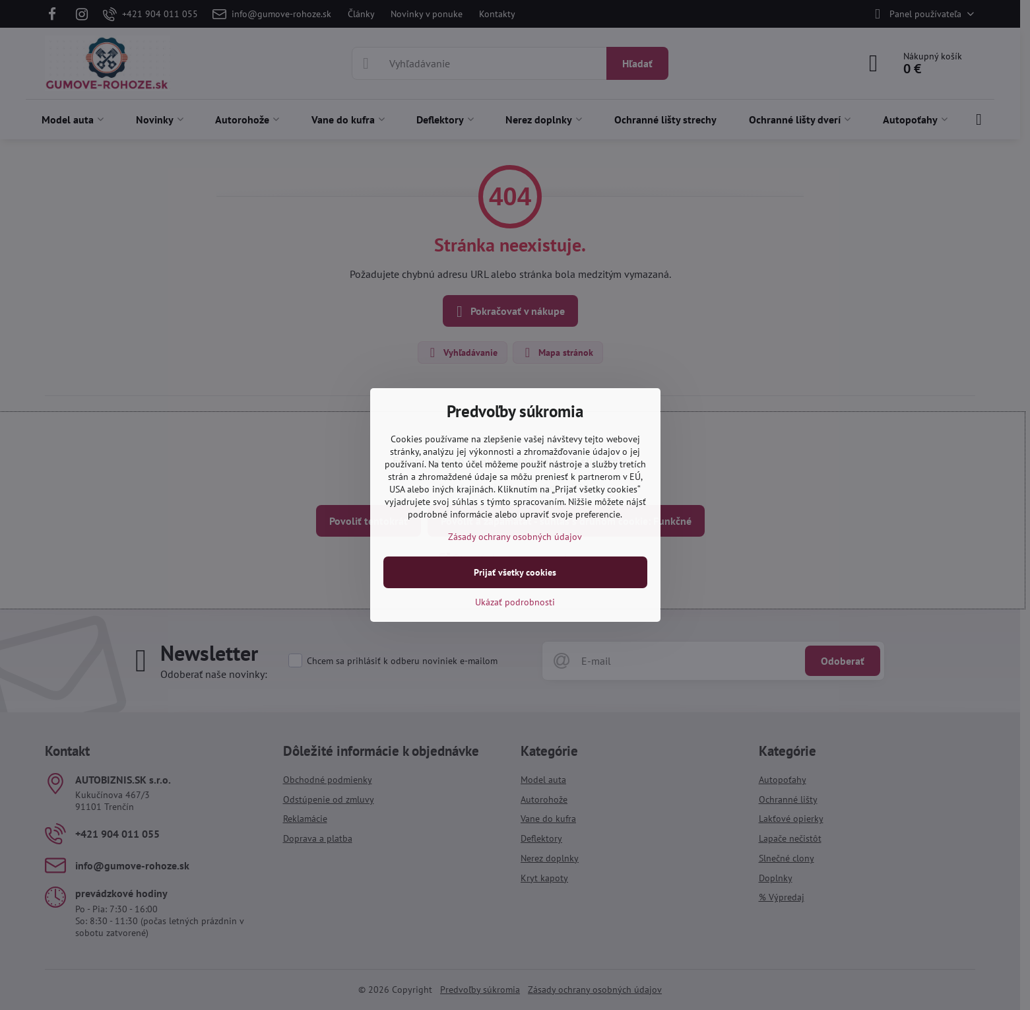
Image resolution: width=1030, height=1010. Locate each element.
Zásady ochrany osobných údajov (515, 537)
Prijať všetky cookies (515, 572)
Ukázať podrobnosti (515, 602)
